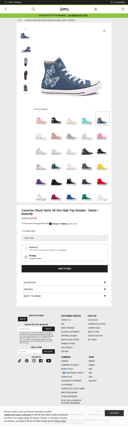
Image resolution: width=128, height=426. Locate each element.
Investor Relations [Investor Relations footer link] (69, 393)
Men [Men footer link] (90, 369)
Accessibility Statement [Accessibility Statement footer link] (71, 381)
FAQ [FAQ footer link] (62, 324)
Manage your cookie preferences (17, 415)
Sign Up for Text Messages (36, 325)
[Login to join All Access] (52, 15)
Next (25, 93)
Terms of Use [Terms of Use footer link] (66, 377)
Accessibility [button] (117, 2)
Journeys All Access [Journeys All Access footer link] (97, 324)
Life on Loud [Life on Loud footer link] (93, 320)
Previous (25, 29)
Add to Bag (64, 269)
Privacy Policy (23, 418)
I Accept (114, 413)
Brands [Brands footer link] (92, 361)
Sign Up (23, 319)
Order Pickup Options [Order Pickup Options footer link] (70, 340)
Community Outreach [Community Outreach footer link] (70, 365)
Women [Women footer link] (92, 365)
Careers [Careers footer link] (64, 361)
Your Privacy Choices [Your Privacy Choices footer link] (72, 373)
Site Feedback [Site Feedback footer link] (67, 348)
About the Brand (65, 296)
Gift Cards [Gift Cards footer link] (92, 340)
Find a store (36, 347)
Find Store (48, 351)
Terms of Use (39, 338)
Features (65, 289)
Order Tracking (12, 2)
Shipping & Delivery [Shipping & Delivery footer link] (69, 336)
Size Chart (28, 231)
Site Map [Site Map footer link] (64, 351)
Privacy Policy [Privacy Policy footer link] (67, 369)
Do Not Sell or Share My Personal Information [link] (71, 402)
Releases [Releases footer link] (93, 381)
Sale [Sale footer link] (91, 377)
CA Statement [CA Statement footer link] (67, 385)
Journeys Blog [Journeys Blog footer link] (94, 328)
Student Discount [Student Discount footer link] (95, 336)
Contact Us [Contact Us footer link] (66, 320)
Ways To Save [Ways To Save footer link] (93, 332)
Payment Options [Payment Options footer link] (68, 344)
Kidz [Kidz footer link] (90, 373)
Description (65, 283)
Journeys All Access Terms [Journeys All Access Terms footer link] (73, 389)
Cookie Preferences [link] (69, 397)
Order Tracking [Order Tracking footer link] (67, 328)
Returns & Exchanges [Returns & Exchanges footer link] (70, 332)
